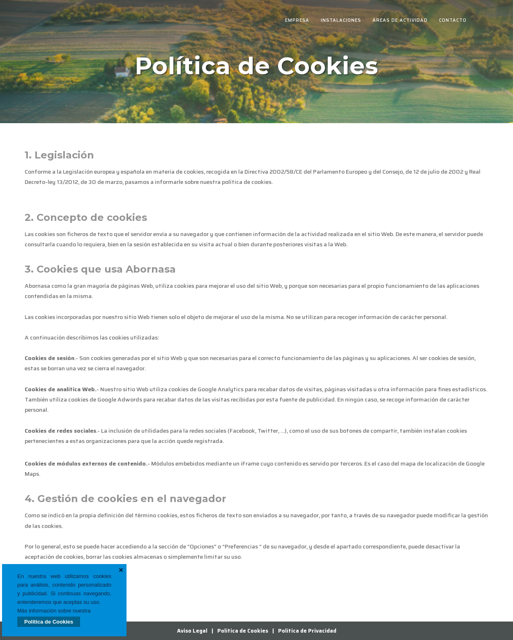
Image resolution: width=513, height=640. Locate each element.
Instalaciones (341, 20)
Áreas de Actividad (400, 20)
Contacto (453, 20)
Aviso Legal (192, 630)
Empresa (297, 20)
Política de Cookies (48, 622)
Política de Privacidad (307, 630)
